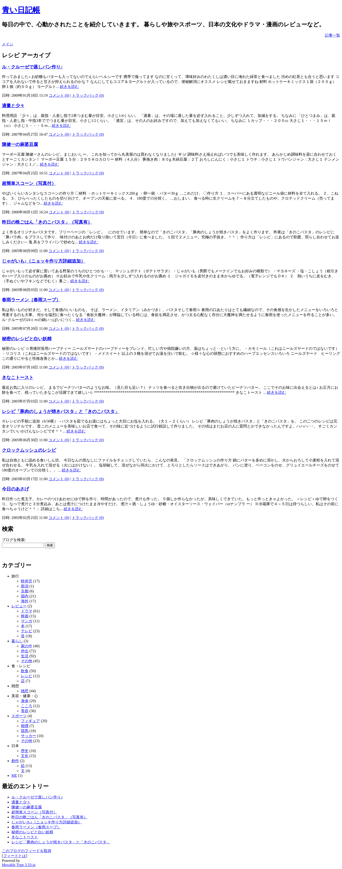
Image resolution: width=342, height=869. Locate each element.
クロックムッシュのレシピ (29, 450)
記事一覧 (332, 35)
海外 (24, 601)
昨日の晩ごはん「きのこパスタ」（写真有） (47, 222)
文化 (24, 756)
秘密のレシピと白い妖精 (27, 338)
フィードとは (14, 856)
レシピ (26, 676)
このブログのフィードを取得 (26, 851)
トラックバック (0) (88, 95)
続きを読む (69, 87)
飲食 (24, 671)
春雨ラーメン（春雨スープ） (31, 299)
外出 (24, 651)
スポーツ (19, 716)
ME (14, 775)
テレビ (26, 631)
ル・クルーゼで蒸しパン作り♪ (32, 66)
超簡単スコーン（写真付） (29, 183)
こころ (26, 706)
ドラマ (26, 611)
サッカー (28, 736)
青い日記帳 (21, 10)
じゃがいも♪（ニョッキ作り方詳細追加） (43, 261)
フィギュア (30, 721)
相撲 (24, 726)
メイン (7, 44)
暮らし (17, 641)
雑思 (24, 691)
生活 (24, 656)
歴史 (24, 751)
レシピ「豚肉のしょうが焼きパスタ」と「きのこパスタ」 (60, 411)
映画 (24, 616)
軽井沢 (26, 581)
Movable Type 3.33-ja (18, 865)
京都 (24, 591)
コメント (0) (59, 95)
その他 (26, 661)
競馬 (24, 731)
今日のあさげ (15, 488)
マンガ (26, 621)
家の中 (26, 646)
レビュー (19, 606)
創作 (15, 761)
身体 (24, 701)
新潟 (24, 586)
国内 (24, 596)
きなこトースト (17, 377)
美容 (24, 711)
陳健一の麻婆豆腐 (20, 144)
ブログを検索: (14, 540)
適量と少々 (13, 105)
